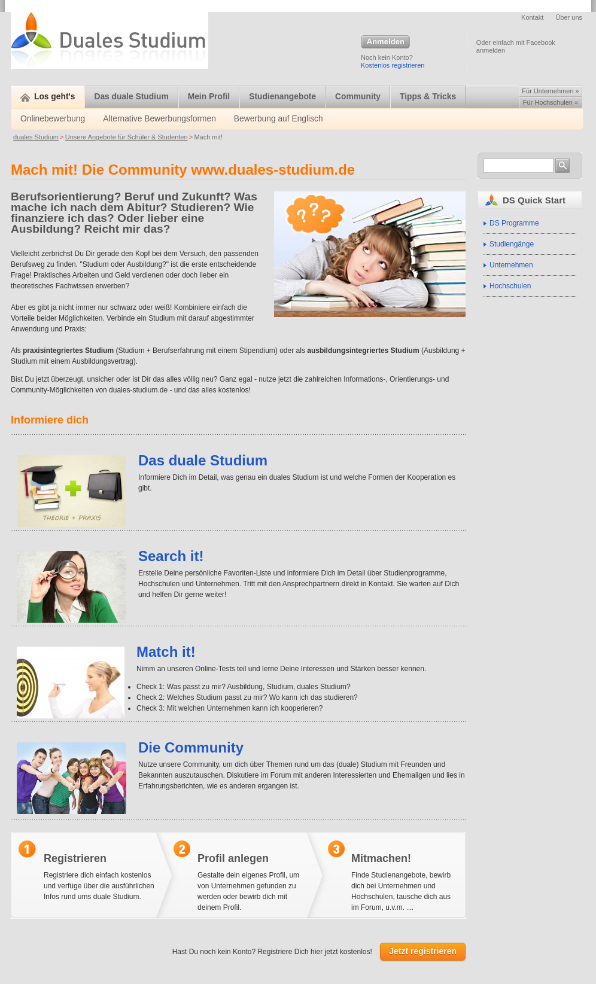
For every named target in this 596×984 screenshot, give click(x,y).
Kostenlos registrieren (392, 65)
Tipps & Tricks (428, 96)
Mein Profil (209, 96)
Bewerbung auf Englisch (278, 118)
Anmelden (385, 42)
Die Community (191, 747)
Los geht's (47, 96)
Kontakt (532, 17)
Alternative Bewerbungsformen (159, 118)
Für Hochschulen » (550, 102)
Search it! (170, 556)
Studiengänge (511, 244)
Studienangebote (282, 96)
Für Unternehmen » (550, 91)
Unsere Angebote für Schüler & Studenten (126, 137)
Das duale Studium (131, 96)
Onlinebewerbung (52, 118)
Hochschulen (510, 286)
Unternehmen (511, 265)
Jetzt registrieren (423, 951)
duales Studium (36, 137)
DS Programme (514, 223)
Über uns (568, 17)
